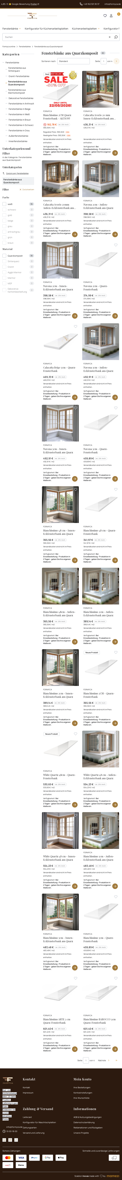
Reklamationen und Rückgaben (88, 1127)
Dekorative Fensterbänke (21, 98)
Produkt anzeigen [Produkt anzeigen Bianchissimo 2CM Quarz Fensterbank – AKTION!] (75, 153)
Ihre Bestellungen (82, 1087)
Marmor (11, 277)
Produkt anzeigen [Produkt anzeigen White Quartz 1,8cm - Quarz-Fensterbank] (75, 805)
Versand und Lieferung (33, 1132)
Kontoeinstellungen (83, 1092)
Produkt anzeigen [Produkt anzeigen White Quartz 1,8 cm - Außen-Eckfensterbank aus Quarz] (115, 805)
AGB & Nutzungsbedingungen (88, 1117)
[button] (116, 37)
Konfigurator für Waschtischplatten (39, 1122)
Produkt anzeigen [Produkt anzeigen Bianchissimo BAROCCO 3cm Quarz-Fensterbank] (115, 1049)
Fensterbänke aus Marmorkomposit (17, 91)
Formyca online (8, 46)
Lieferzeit (27, 1117)
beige (10, 220)
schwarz (12, 209)
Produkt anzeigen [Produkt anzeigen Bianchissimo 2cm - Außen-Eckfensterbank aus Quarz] (115, 642)
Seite (97, 61)
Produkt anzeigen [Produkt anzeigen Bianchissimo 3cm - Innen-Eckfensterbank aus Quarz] (75, 967)
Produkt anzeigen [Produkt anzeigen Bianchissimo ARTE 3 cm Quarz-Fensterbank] (75, 1049)
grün (10, 237)
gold (10, 215)
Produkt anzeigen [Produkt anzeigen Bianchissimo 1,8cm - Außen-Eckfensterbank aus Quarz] (75, 642)
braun (10, 242)
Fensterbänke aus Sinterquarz (17, 69)
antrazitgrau (14, 231)
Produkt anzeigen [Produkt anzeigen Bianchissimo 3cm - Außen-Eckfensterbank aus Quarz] (115, 886)
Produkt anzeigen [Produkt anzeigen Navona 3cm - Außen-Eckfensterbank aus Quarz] (115, 397)
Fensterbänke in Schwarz (21, 125)
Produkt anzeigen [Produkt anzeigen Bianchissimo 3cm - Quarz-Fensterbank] (115, 967)
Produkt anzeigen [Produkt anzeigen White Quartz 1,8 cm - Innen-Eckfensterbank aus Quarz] (75, 886)
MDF (10, 283)
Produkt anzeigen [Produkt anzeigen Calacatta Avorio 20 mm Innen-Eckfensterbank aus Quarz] (115, 153)
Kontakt (26, 1087)
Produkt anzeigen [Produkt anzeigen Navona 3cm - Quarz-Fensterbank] (115, 479)
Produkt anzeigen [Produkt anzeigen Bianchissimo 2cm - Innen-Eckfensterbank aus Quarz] (75, 723)
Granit (11, 266)
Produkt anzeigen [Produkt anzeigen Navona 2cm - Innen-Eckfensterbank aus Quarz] (75, 316)
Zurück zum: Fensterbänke (15, 173)
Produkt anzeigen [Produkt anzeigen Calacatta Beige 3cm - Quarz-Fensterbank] (75, 397)
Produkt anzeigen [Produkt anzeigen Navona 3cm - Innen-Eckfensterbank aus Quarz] (75, 479)
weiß (10, 204)
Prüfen (34, 4)
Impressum (28, 1092)
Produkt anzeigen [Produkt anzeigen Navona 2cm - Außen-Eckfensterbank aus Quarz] (115, 234)
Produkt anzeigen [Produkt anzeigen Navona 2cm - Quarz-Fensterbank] (115, 316)
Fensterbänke (25, 46)
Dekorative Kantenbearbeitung (17, 290)
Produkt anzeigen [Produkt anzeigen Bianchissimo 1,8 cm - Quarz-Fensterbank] (115, 560)
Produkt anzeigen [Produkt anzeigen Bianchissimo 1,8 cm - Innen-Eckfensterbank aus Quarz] (75, 560)
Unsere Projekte (81, 1132)
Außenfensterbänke (18, 135)
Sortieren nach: (48, 61)
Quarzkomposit (15, 255)
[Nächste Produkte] (104, 1060)
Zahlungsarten (30, 1127)
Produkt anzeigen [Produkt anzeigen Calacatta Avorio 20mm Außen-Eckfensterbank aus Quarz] (75, 234)
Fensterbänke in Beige (19, 108)
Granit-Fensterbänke (19, 76)
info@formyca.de (113, 4)
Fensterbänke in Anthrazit (21, 103)
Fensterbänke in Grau (19, 130)
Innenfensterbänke (18, 141)
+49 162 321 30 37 (91, 4)
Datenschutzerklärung (84, 1122)
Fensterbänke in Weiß (19, 114)
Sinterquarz (13, 261)
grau (10, 226)
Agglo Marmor (14, 272)
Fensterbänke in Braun (20, 119)
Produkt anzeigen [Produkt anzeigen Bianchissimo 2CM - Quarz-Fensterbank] (115, 723)
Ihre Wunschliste (81, 1098)
